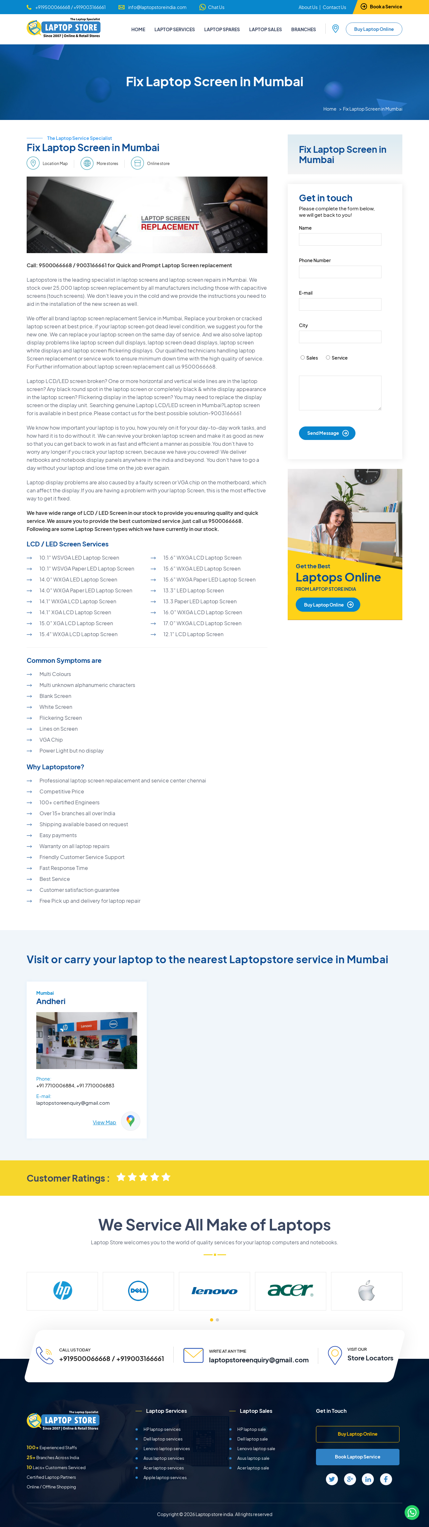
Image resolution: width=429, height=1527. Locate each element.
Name (305, 228)
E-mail (305, 293)
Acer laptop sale (253, 1467)
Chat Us (216, 7)
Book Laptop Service (358, 1456)
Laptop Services (174, 29)
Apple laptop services (165, 1477)
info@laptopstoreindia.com (157, 7)
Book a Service (386, 6)
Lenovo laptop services (167, 1448)
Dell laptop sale (252, 1438)
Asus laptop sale (253, 1458)
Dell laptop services (163, 1438)
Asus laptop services (164, 1458)
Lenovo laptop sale (256, 1448)
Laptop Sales (265, 29)
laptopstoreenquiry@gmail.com (73, 1103)
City (303, 325)
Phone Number (315, 260)
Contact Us (334, 7)
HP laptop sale (251, 1429)
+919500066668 (52, 7)
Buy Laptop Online (374, 29)
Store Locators (370, 1358)
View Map (104, 1122)
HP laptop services (162, 1429)
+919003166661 (90, 7)
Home (138, 29)
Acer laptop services (164, 1467)
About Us (308, 7)
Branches (303, 29)
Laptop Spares (222, 29)
